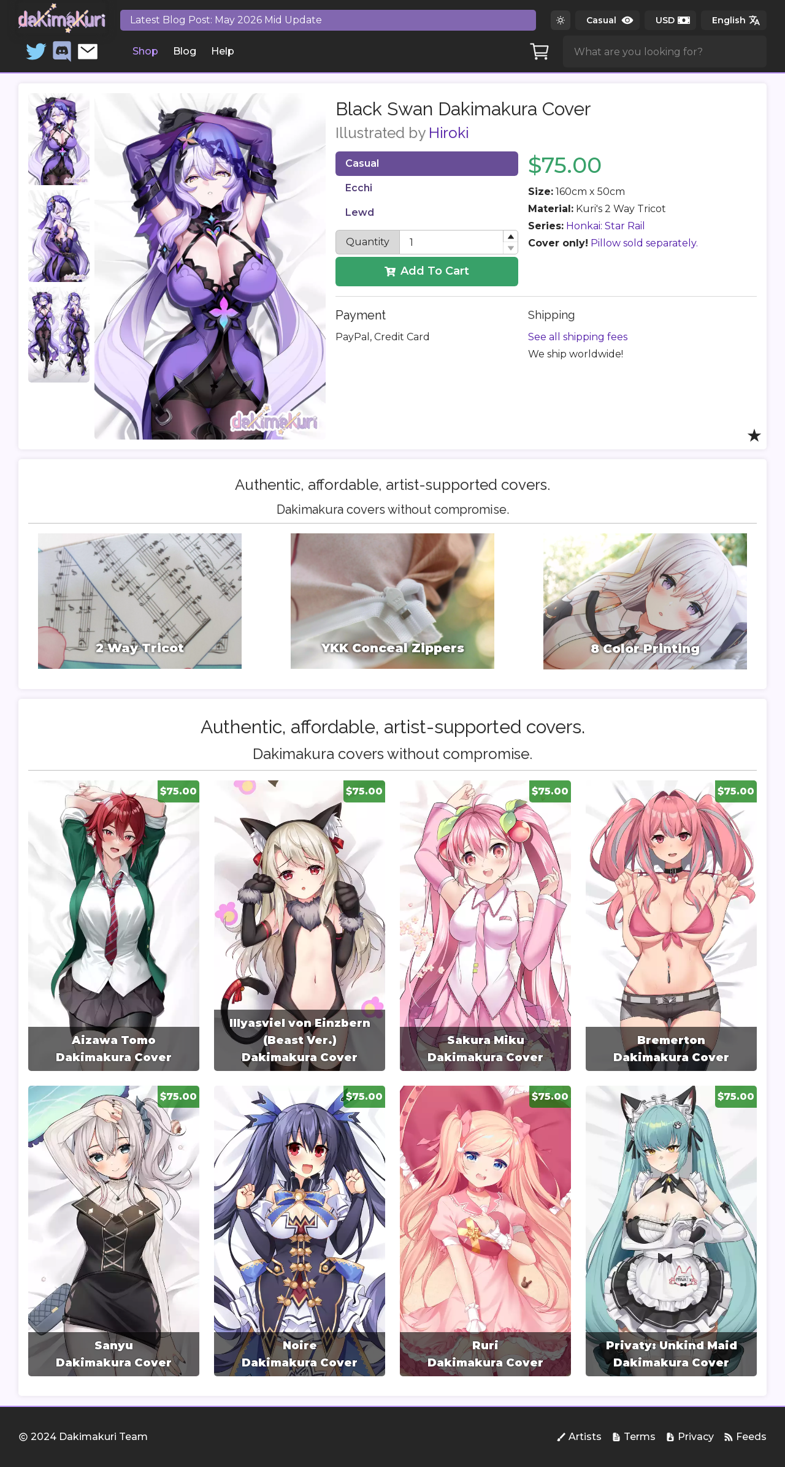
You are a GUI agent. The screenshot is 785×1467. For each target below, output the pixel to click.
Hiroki (449, 133)
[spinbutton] (458, 242)
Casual (362, 163)
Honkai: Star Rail (605, 226)
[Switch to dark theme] (560, 20)
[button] (510, 236)
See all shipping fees (577, 337)
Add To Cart (427, 271)
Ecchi (358, 188)
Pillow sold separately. (644, 243)
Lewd (359, 212)
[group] (113, 925)
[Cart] (539, 51)
